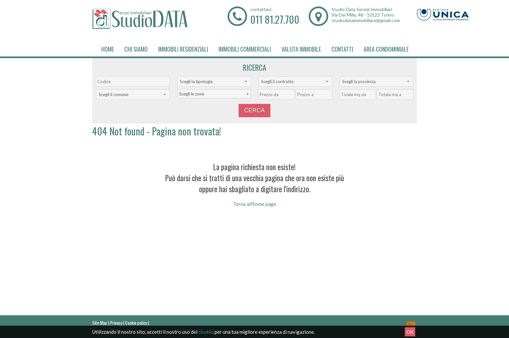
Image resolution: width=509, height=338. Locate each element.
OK (410, 332)
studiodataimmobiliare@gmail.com (365, 20)
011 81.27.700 (274, 19)
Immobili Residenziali (183, 49)
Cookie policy (136, 322)
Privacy (116, 322)
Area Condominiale (386, 49)
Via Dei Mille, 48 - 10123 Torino (362, 15)
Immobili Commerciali (244, 49)
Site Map (99, 322)
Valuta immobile (301, 49)
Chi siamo (136, 49)
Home (107, 49)
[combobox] (214, 81)
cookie (205, 332)
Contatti (342, 49)
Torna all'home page (254, 204)
